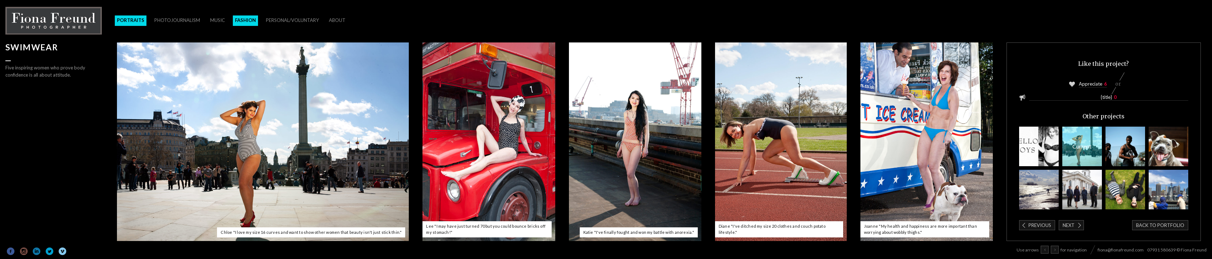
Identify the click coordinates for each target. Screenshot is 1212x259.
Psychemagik (1125, 189)
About (337, 20)
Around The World (1168, 189)
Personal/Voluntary (292, 20)
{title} (1106, 97)
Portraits (130, 20)
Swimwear (1082, 146)
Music (217, 20)
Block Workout (1125, 146)
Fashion (245, 20)
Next (1069, 225)
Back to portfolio (1160, 225)
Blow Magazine (1039, 146)
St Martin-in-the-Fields (1082, 189)
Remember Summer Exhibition (1039, 189)
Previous (1039, 225)
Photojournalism (177, 20)
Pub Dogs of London (1168, 146)
